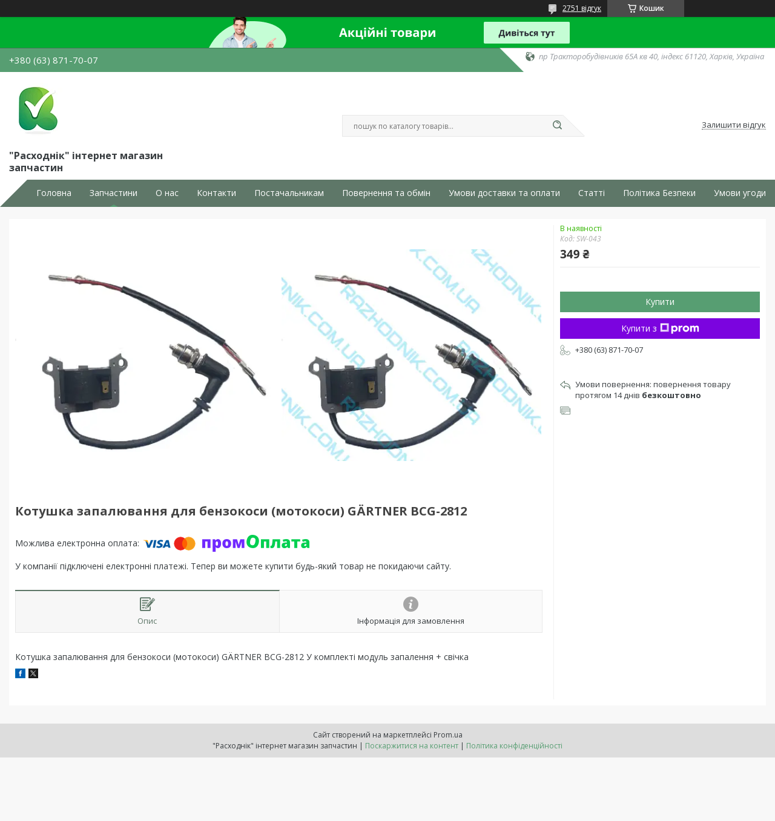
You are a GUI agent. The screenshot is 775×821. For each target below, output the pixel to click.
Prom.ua (448, 735)
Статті (591, 193)
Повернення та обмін (386, 193)
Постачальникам (289, 193)
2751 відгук (581, 8)
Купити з (660, 328)
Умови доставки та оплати (504, 193)
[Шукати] (557, 126)
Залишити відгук (734, 125)
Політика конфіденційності (514, 746)
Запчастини (113, 193)
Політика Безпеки (659, 193)
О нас (167, 193)
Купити (659, 301)
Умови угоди (740, 193)
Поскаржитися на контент (411, 746)
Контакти (216, 193)
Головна (53, 193)
